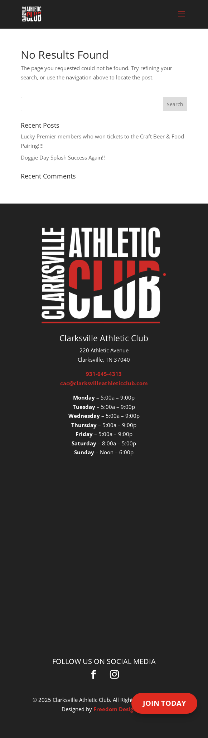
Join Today (164, 703)
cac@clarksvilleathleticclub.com (104, 383)
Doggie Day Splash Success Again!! (63, 157)
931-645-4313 (104, 373)
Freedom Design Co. (119, 709)
